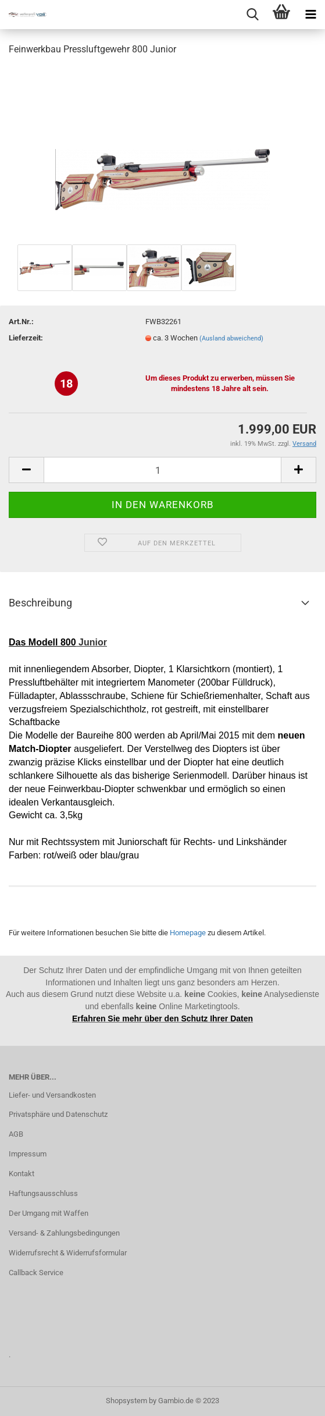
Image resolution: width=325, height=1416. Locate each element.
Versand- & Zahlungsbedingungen (64, 1233)
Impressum (28, 1153)
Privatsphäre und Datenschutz (58, 1114)
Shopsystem (126, 1400)
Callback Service (36, 1272)
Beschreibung (40, 603)
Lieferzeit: (26, 337)
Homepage (188, 932)
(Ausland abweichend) (231, 338)
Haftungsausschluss (43, 1193)
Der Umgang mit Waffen (48, 1213)
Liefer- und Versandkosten (52, 1095)
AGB (16, 1134)
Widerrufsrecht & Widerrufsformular (68, 1252)
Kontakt (21, 1173)
